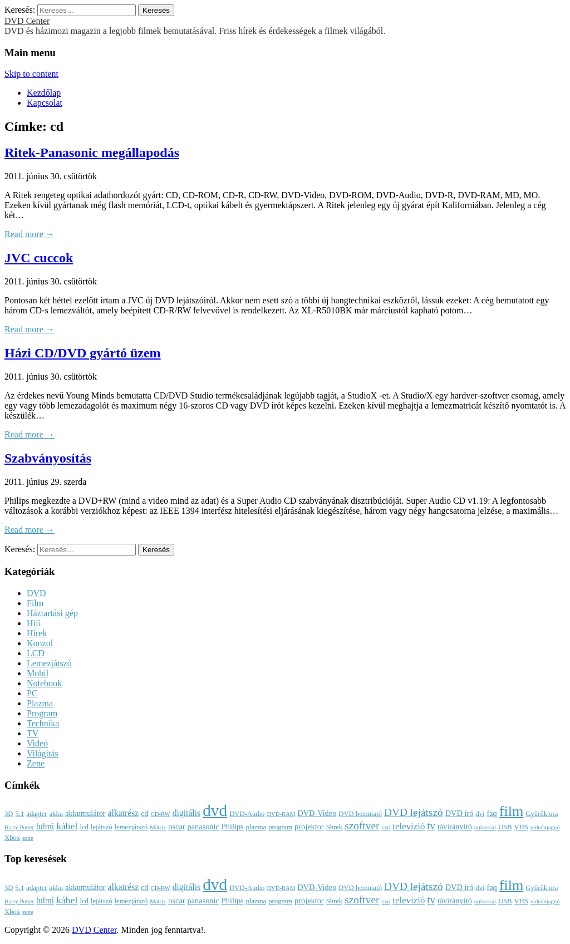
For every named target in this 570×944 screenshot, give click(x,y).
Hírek (37, 633)
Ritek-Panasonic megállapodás (91, 152)
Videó (37, 743)
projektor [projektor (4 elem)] (309, 826)
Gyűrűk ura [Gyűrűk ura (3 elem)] (541, 814)
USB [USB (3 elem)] (505, 827)
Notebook (44, 683)
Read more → (29, 234)
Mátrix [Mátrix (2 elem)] (158, 827)
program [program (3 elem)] (280, 827)
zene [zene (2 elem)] (27, 838)
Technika (43, 723)
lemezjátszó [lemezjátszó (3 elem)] (131, 827)
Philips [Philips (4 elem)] (233, 826)
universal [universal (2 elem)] (485, 827)
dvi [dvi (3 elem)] (479, 814)
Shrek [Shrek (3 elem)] (334, 827)
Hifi (34, 623)
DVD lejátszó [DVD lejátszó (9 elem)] (413, 812)
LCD (36, 653)
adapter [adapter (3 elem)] (36, 814)
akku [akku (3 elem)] (56, 814)
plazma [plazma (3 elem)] (256, 827)
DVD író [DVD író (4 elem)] (459, 813)
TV (32, 733)
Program (42, 713)
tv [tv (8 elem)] (431, 826)
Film (35, 603)
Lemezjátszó (49, 663)
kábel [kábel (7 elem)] (66, 826)
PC (32, 693)
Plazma (40, 703)
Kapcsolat (44, 102)
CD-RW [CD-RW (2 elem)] (160, 814)
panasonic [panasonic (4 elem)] (203, 826)
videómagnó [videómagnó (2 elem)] (545, 827)
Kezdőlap (44, 92)
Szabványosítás (47, 458)
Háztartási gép (52, 613)
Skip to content (31, 73)
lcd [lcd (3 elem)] (84, 827)
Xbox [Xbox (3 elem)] (12, 838)
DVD (36, 593)
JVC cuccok (38, 257)
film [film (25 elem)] (511, 811)
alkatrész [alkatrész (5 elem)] (123, 813)
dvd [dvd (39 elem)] (215, 810)
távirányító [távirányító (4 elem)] (455, 826)
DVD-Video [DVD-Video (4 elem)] (316, 813)
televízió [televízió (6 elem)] (408, 826)
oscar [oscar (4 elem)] (176, 826)
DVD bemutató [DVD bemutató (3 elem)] (360, 814)
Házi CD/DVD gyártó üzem (82, 353)
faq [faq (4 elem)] (492, 813)
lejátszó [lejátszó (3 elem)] (101, 827)
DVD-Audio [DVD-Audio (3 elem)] (246, 814)
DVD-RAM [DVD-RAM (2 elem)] (281, 814)
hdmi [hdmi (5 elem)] (45, 826)
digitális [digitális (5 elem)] (186, 813)
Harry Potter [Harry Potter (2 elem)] (19, 827)
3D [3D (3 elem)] (8, 814)
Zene (36, 763)
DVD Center (27, 21)
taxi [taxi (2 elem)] (385, 827)
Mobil (37, 673)
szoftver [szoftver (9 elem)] (362, 826)
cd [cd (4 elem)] (145, 813)
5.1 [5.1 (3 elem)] (19, 814)
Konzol (40, 643)
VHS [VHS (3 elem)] (521, 827)
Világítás (42, 753)
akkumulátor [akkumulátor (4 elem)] (85, 813)
